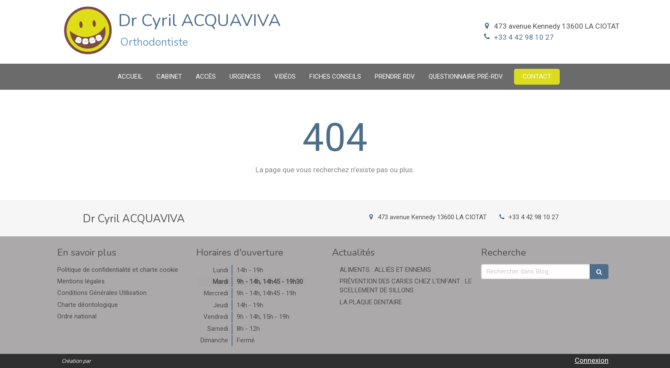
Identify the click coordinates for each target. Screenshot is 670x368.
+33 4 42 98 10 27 (524, 37)
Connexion (591, 360)
